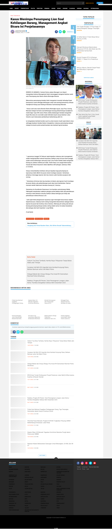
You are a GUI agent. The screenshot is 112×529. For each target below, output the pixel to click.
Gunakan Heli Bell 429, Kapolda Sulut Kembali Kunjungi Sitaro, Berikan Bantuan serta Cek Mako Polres (49, 356)
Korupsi (59, 477)
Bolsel (43, 469)
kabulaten (28, 497)
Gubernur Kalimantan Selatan (63, 472)
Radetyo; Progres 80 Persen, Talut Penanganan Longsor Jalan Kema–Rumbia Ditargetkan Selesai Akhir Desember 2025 (50, 401)
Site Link (79, 469)
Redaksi (79, 467)
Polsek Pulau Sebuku (47, 484)
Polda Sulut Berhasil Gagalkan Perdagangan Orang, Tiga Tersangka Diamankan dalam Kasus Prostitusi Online (50, 413)
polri (58, 506)
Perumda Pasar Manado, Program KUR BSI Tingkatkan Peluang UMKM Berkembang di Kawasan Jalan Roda (48, 424)
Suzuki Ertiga (28, 489)
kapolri (11, 499)
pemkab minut (61, 503)
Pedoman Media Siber (96, 467)
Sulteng (59, 486)
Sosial (42, 486)
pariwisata (28, 503)
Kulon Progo (28, 480)
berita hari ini (30, 219)
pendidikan (12, 506)
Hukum (53, 8)
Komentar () (70, 31)
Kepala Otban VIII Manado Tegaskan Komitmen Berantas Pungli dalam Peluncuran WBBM (50, 434)
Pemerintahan (25, 8)
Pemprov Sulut (61, 482)
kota (26, 499)
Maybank (11, 482)
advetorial (28, 492)
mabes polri (60, 499)
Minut (26, 482)
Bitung (58, 467)
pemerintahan (45, 503)
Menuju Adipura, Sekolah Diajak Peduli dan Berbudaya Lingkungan (90, 63)
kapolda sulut (61, 497)
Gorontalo (44, 472)
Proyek (11, 486)
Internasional (95, 8)
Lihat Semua (42, 455)
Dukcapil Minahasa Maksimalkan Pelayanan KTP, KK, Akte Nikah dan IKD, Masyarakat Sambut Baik (91, 46)
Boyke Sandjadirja (62, 469)
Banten (27, 467)
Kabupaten (44, 475)
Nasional (86, 8)
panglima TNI (12, 503)
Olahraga (72, 8)
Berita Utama (39, 219)
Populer (100, 3)
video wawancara (14, 510)
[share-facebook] (56, 31)
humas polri (60, 494)
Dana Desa (27, 472)
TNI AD (42, 489)
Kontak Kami (85, 467)
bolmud (59, 492)
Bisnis (59, 8)
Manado (47, 219)
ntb (58, 501)
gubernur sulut (45, 494)
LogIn (89, 469)
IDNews (17, 8)
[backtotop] (56, 459)
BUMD (10, 467)
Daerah (11, 472)
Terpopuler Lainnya (89, 69)
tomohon (43, 508)
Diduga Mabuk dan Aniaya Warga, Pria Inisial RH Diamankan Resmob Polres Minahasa (50, 366)
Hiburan (79, 8)
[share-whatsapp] (64, 31)
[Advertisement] (17, 61)
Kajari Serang (61, 475)
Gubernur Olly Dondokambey (13, 476)
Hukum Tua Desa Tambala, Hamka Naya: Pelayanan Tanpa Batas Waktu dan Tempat (48, 343)
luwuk (42, 499)
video (58, 508)
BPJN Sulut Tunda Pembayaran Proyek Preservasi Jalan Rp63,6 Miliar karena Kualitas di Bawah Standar (49, 379)
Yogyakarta (12, 492)
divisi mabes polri (14, 494)
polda (26, 506)
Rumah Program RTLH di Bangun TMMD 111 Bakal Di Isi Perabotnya (90, 54)
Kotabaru (11, 480)
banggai (43, 492)
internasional (13, 497)
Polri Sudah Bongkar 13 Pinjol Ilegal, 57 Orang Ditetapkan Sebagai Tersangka (91, 28)
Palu (42, 482)
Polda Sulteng (29, 484)
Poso (58, 484)
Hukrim (27, 475)
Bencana (43, 467)
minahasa (11, 501)
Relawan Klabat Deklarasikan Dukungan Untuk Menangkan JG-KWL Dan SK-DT (49, 446)
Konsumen (44, 477)
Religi (26, 486)
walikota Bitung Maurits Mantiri (32, 511)
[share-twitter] (60, 31)
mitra (26, 501)
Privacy (85, 469)
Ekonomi (65, 8)
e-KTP (26, 494)
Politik (33, 8)
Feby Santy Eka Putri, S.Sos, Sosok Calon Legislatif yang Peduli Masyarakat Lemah (88, 108)
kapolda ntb (44, 497)
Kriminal (47, 8)
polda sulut (44, 506)
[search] (70, 3)
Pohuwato (12, 484)
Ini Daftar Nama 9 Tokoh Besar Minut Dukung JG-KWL (90, 36)
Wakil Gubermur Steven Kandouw (63, 489)
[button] (7, 4)
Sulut (10, 489)
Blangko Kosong (13, 469)
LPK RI (42, 480)
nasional (43, 501)
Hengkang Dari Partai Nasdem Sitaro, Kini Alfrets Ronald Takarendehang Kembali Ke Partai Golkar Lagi (50, 226)
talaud (27, 508)
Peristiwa (39, 8)
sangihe (11, 508)
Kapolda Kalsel (29, 477)
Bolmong (27, 469)
